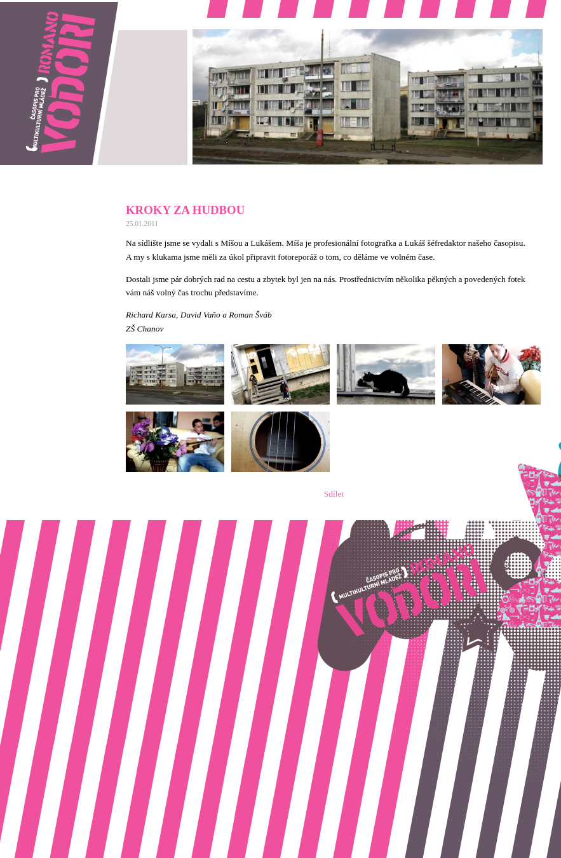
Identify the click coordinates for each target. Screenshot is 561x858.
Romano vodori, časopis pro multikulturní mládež (85, 6)
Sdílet (334, 494)
